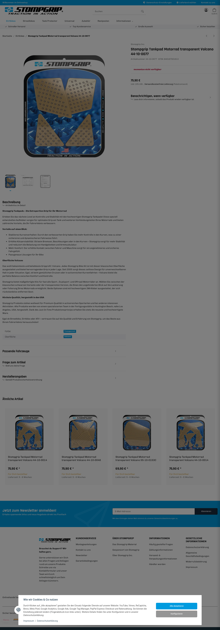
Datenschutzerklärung (47, 621)
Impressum (28, 621)
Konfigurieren (177, 613)
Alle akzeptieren (177, 606)
